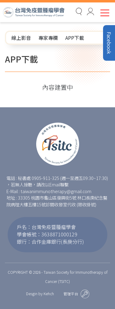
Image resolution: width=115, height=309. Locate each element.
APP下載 (74, 37)
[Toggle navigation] (103, 12)
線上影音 (21, 37)
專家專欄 (48, 37)
